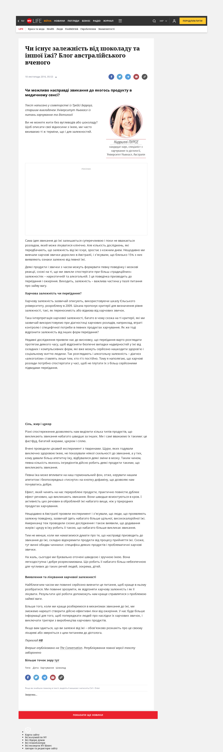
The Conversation (71, 648)
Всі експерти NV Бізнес (38, 745)
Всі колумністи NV (36, 737)
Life (21, 28)
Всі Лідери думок (35, 740)
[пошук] (154, 21)
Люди (59, 28)
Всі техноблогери (35, 743)
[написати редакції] (136, 77)
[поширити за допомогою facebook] (111, 77)
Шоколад (61, 667)
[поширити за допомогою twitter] (119, 77)
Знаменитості (106, 28)
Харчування (47, 667)
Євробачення (88, 28)
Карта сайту (32, 734)
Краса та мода (36, 28)
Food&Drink (71, 28)
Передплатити (192, 20)
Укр (162, 20)
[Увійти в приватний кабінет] (174, 21)
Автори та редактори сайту (41, 748)
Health (50, 28)
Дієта (36, 667)
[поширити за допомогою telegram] (128, 77)
